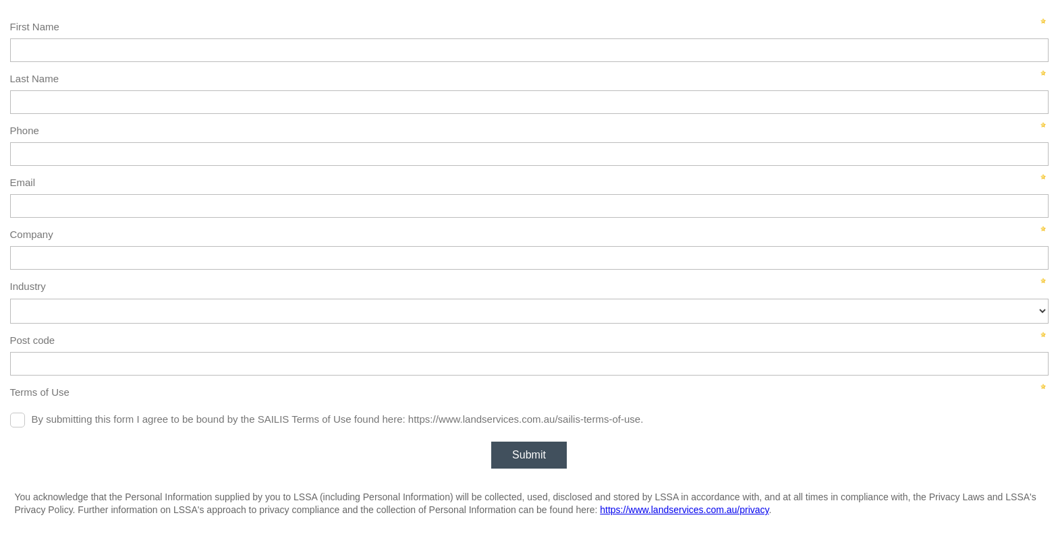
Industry (28, 286)
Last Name (34, 78)
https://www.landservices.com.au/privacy (684, 509)
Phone (24, 130)
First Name (34, 26)
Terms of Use (39, 392)
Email (23, 182)
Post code (32, 340)
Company (31, 234)
